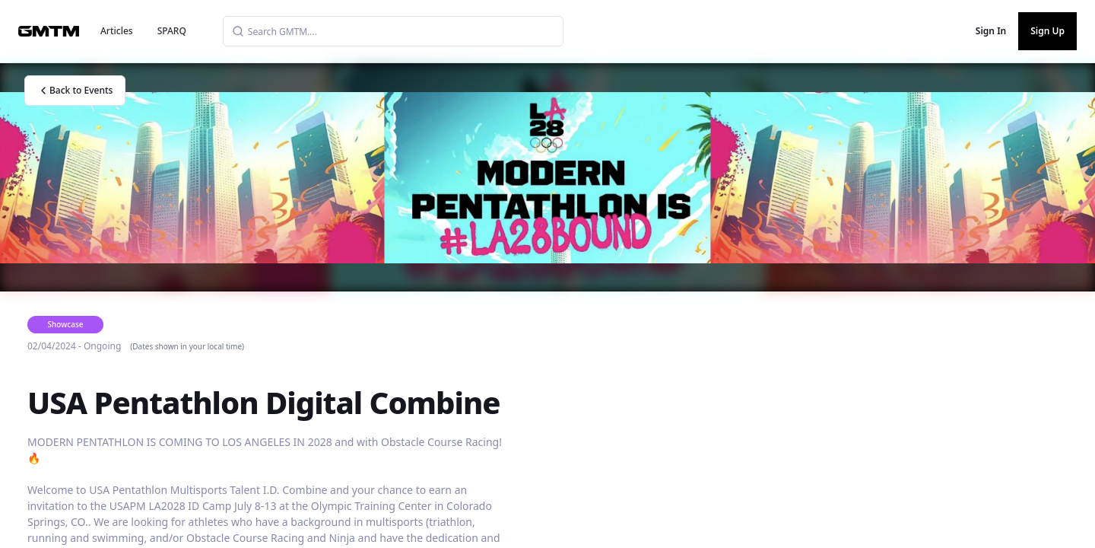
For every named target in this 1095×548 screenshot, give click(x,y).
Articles (116, 30)
